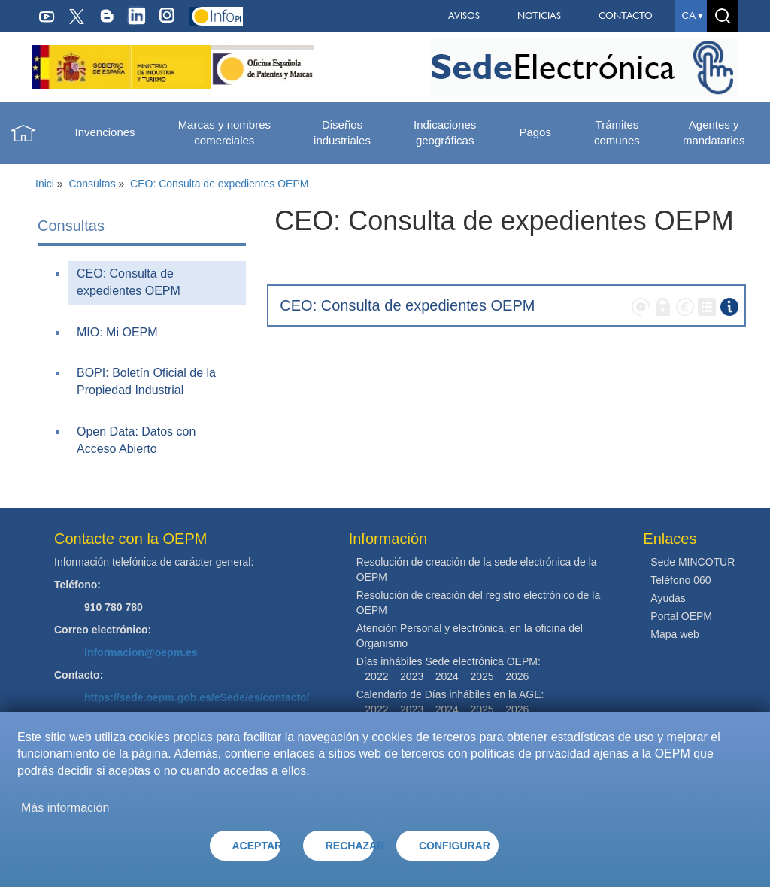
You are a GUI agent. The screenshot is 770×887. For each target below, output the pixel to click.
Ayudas (667, 598)
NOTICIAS (539, 15)
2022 (376, 676)
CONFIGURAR (454, 846)
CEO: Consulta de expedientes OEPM (219, 184)
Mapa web (674, 634)
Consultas (91, 184)
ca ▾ (692, 15)
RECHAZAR (350, 846)
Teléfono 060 (680, 580)
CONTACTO (626, 15)
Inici (44, 184)
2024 (447, 676)
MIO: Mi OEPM (117, 332)
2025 (481, 676)
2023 (411, 676)
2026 (517, 676)
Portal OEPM (681, 616)
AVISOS (464, 15)
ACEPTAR (256, 846)
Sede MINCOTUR (692, 562)
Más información (65, 807)
